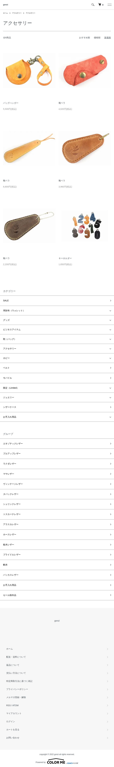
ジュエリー (8, 397)
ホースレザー (9, 534)
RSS (8, 705)
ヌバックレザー (10, 494)
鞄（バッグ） (9, 339)
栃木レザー (8, 544)
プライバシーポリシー (17, 689)
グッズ (6, 320)
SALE (6, 300)
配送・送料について (16, 657)
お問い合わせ (12, 737)
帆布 (5, 564)
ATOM (15, 705)
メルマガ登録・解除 (16, 697)
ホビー (6, 358)
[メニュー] (109, 4)
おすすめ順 (84, 37)
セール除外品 (9, 595)
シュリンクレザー (12, 504)
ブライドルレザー (12, 554)
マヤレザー (8, 474)
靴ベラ (62, 103)
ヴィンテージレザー (13, 484)
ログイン (10, 721)
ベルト (6, 368)
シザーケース (9, 407)
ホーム (5, 13)
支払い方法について (16, 673)
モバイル (7, 378)
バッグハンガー (10, 103)
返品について (12, 665)
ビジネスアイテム (12, 329)
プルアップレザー (12, 453)
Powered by (57, 761)
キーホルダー (65, 258)
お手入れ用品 (9, 417)
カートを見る (12, 729)
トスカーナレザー (12, 514)
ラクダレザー (9, 463)
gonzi (5, 5)
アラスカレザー (10, 524)
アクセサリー (17, 13)
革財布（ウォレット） (14, 310)
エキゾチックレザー (13, 443)
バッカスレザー (10, 575)
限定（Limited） (11, 388)
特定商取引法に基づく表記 (19, 681)
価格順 (97, 37)
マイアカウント (14, 713)
